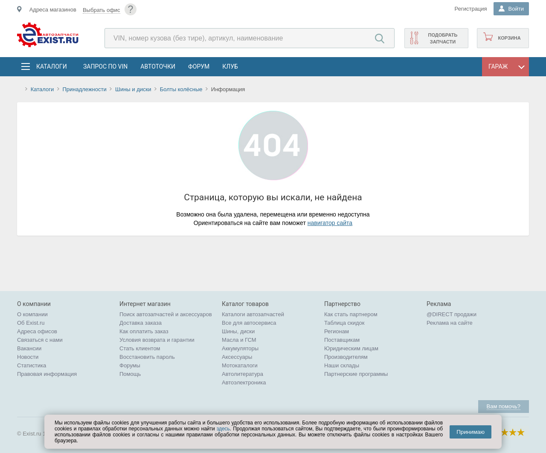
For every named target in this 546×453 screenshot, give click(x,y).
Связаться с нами (40, 340)
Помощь (130, 374)
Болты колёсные (181, 89)
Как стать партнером (351, 314)
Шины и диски (133, 89)
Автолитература (242, 374)
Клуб (230, 66)
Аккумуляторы (240, 348)
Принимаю (470, 432)
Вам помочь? (503, 406)
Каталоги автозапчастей (253, 314)
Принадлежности (84, 89)
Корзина (509, 37)
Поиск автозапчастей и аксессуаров (165, 314)
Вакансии (29, 348)
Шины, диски (238, 331)
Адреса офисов (37, 331)
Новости (27, 357)
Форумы (129, 365)
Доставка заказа (140, 323)
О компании (32, 314)
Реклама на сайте (450, 323)
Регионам (336, 331)
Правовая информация (47, 374)
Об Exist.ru (31, 323)
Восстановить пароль (147, 357)
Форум (198, 66)
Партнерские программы (356, 374)
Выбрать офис (101, 10)
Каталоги (51, 66)
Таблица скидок (344, 323)
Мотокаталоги (240, 365)
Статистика (31, 365)
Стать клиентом (139, 348)
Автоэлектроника (244, 382)
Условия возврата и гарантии (157, 340)
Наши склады (341, 365)
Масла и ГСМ (239, 340)
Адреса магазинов (52, 9)
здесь (223, 429)
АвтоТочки (157, 66)
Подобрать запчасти (442, 38)
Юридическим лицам (351, 348)
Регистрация (471, 9)
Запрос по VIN (105, 66)
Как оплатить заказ (143, 331)
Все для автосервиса (249, 323)
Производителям (346, 357)
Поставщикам (342, 340)
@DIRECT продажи (451, 314)
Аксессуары (237, 357)
